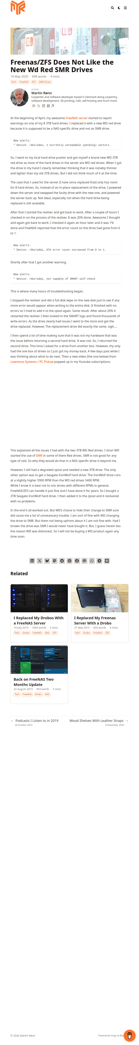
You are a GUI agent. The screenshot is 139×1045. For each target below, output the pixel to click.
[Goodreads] (48, 105)
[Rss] (38, 105)
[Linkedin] (43, 105)
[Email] (33, 105)
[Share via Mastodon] (55, 561)
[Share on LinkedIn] (32, 561)
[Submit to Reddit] (62, 561)
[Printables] (53, 105)
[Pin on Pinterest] (69, 561)
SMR (39, 455)
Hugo (114, 1035)
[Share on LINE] (107, 561)
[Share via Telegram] (99, 561)
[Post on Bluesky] (47, 561)
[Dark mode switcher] (119, 7)
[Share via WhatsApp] (92, 561)
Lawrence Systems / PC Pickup (31, 362)
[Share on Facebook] (77, 561)
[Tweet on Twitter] (40, 561)
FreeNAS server (77, 118)
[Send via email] (84, 561)
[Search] (112, 7)
